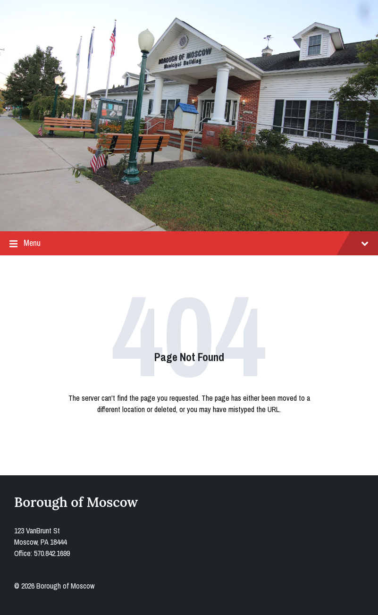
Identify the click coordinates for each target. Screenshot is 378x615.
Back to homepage (189, 438)
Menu (189, 243)
